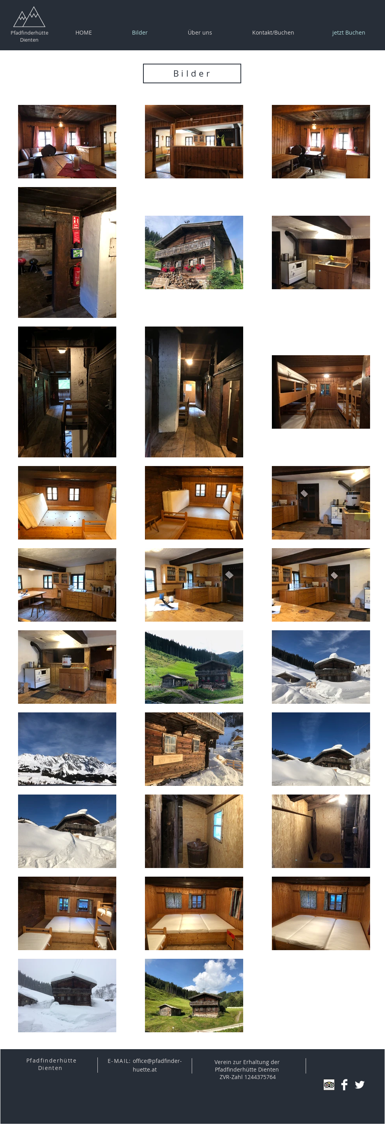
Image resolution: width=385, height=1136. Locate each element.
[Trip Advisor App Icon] (329, 1084)
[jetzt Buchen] (348, 32)
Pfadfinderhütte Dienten (29, 36)
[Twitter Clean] (359, 1084)
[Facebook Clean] (344, 1084)
